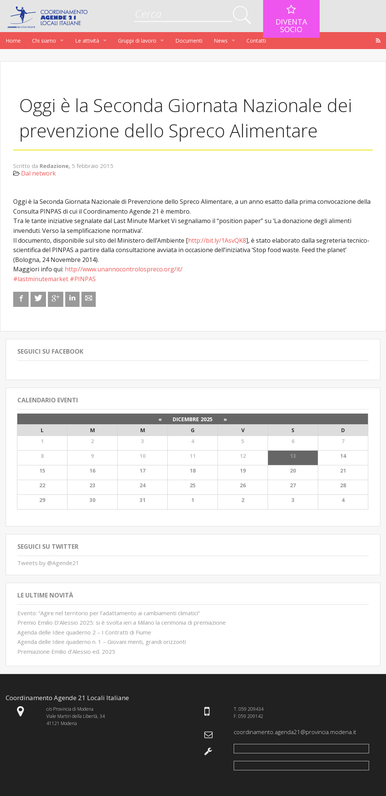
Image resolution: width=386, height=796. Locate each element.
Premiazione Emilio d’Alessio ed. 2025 (66, 651)
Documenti (188, 40)
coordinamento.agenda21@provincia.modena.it (295, 732)
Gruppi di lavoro (137, 40)
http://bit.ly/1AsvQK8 (217, 240)
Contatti (256, 40)
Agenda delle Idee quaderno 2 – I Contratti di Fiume (84, 632)
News (221, 40)
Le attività (87, 40)
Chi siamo (44, 40)
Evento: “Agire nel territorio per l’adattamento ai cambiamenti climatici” (108, 613)
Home (13, 40)
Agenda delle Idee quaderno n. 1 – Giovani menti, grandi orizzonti (101, 641)
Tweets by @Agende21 (48, 563)
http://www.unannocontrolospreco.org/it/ (123, 269)
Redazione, (56, 165)
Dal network (38, 173)
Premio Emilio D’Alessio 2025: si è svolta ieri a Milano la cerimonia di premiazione (121, 622)
